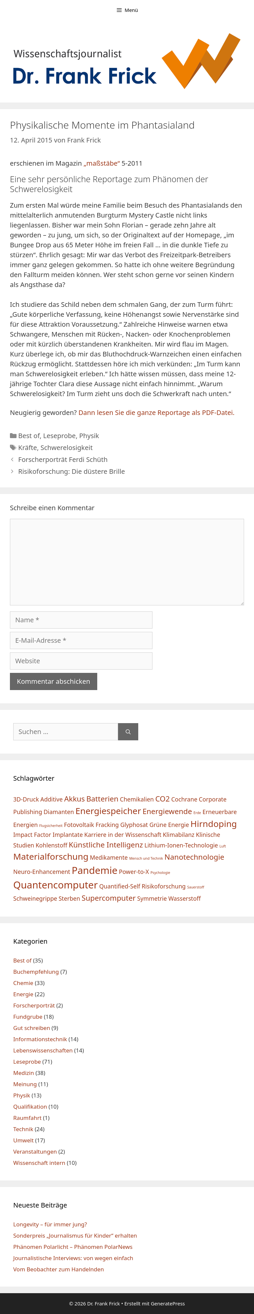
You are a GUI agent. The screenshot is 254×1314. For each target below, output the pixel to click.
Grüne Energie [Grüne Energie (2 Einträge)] (169, 825)
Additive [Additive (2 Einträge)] (51, 799)
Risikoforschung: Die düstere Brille (71, 471)
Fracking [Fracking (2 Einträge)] (107, 825)
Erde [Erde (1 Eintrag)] (197, 812)
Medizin (23, 1073)
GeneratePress (168, 1303)
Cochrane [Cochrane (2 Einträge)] (184, 799)
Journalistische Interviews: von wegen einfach (73, 1258)
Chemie (23, 983)
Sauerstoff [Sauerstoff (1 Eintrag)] (195, 887)
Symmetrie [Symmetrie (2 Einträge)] (152, 898)
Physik (89, 435)
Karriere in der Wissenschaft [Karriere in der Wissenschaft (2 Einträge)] (122, 835)
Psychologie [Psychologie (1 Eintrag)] (160, 872)
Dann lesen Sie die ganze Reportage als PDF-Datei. (156, 412)
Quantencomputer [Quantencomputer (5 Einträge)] (55, 884)
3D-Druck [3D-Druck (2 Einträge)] (26, 799)
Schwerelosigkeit (66, 447)
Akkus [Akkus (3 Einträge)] (74, 799)
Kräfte (27, 447)
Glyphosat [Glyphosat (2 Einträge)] (134, 825)
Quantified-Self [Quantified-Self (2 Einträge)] (119, 886)
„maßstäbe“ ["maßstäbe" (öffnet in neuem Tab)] (102, 163)
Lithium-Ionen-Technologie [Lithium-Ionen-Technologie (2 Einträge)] (181, 845)
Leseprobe (59, 435)
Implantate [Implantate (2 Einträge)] (68, 835)
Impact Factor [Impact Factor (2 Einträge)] (32, 835)
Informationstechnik (40, 1039)
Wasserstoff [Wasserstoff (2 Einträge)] (184, 898)
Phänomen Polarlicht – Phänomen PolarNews (73, 1247)
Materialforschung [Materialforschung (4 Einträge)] (50, 856)
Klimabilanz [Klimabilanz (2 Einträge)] (178, 835)
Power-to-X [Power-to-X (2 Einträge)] (134, 872)
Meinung (25, 1084)
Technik (23, 1129)
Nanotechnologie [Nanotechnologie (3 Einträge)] (194, 857)
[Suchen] (128, 731)
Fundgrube (27, 1016)
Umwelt (23, 1140)
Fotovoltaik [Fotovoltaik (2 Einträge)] (79, 825)
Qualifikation (30, 1106)
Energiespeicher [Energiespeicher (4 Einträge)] (108, 811)
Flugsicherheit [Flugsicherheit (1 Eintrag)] (51, 825)
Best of (29, 435)
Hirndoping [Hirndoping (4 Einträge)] (213, 824)
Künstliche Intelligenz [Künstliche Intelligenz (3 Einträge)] (106, 845)
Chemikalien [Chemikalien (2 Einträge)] (137, 799)
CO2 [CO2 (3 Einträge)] (162, 799)
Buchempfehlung (36, 971)
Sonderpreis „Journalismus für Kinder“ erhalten (75, 1235)
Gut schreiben (31, 1028)
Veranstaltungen (35, 1151)
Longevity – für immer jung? (50, 1224)
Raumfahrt (27, 1118)
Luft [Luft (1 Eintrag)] (222, 846)
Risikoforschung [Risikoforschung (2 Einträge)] (164, 886)
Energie (23, 994)
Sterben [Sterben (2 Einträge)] (69, 898)
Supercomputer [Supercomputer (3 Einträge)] (109, 898)
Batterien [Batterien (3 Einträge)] (102, 799)
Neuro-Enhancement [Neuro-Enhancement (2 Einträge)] (41, 872)
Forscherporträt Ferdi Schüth (62, 459)
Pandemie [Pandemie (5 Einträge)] (94, 870)
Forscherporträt (34, 1005)
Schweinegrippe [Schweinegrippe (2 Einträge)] (35, 898)
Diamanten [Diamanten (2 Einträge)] (59, 812)
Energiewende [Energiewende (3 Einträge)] (167, 811)
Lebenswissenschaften (43, 1050)
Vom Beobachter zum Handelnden (58, 1269)
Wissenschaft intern (39, 1163)
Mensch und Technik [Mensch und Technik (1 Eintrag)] (146, 858)
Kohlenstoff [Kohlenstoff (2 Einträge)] (51, 845)
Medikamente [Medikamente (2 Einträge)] (109, 857)
